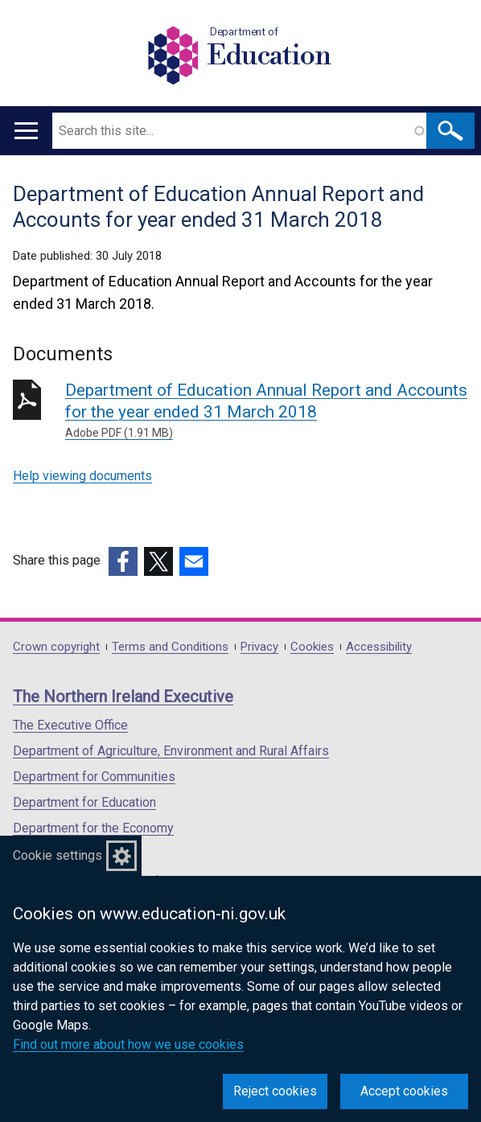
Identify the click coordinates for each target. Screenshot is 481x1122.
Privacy (259, 647)
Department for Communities (94, 776)
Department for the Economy (93, 828)
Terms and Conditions (170, 647)
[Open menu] (26, 131)
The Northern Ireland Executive (123, 696)
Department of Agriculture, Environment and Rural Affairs (171, 750)
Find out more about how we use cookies (128, 1044)
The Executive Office (70, 725)
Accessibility (379, 647)
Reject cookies (275, 1091)
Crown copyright (56, 647)
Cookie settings (57, 855)
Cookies (312, 647)
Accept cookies (404, 1091)
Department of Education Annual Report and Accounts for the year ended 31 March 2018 (266, 411)
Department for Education (84, 802)
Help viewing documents (82, 475)
